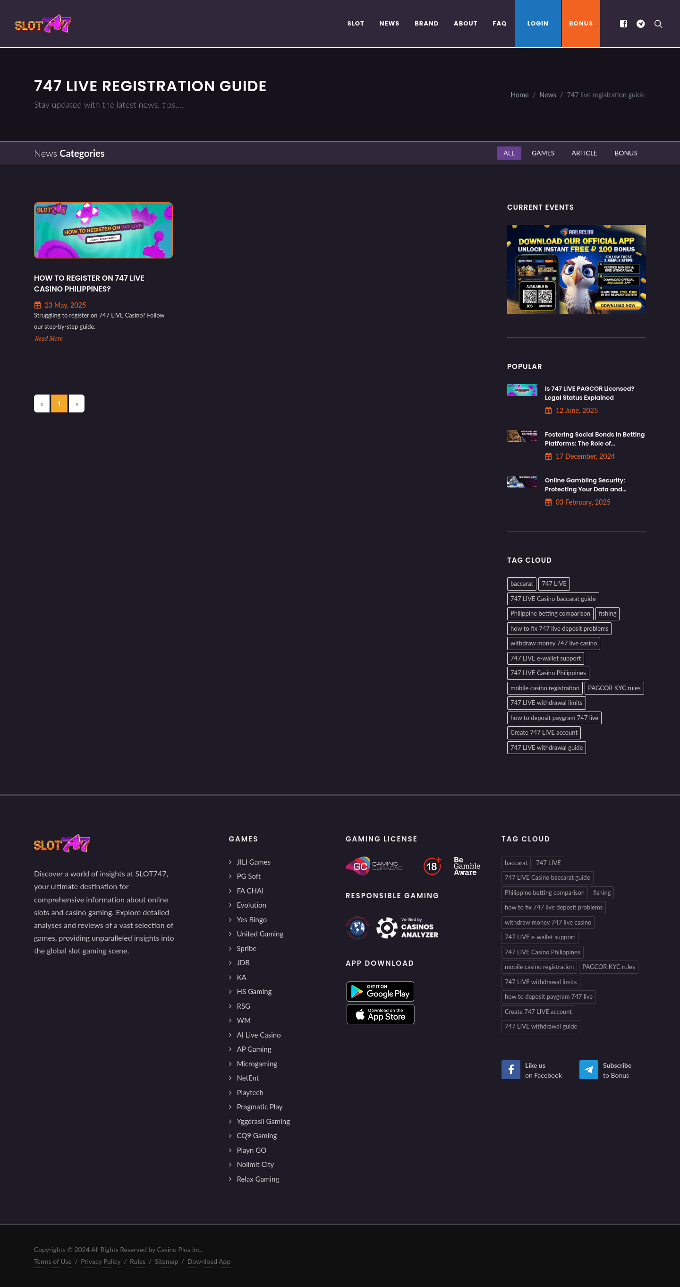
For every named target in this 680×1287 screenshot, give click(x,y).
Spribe (247, 948)
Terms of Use (53, 1261)
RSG (244, 1006)
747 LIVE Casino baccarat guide (553, 598)
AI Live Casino (259, 1034)
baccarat (521, 583)
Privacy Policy (100, 1261)
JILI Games (254, 862)
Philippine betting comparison (550, 613)
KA (241, 977)
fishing (607, 613)
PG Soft (249, 876)
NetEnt (248, 1077)
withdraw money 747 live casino (553, 643)
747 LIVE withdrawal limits (546, 702)
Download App (209, 1261)
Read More (49, 339)
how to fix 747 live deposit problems (559, 628)
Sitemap (166, 1261)
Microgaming (257, 1063)
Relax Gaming (258, 1179)
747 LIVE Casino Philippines (548, 673)
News (547, 95)
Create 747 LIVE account (544, 732)
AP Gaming (254, 1049)
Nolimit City (255, 1164)
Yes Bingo (252, 919)
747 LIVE (554, 583)
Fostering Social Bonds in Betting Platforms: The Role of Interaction (595, 443)
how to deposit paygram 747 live (554, 717)
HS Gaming (254, 991)
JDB (243, 962)
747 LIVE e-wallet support (545, 658)
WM (244, 1020)
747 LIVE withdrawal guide (546, 747)
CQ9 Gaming (257, 1135)
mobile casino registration (544, 688)
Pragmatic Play (260, 1106)
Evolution (251, 905)
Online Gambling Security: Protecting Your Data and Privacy (585, 489)
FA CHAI (250, 890)
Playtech (250, 1092)
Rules (137, 1261)
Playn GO (252, 1150)
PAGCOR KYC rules (614, 688)
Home (519, 95)
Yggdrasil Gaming (263, 1121)
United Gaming (260, 933)
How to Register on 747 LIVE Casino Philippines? (89, 283)
